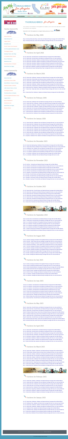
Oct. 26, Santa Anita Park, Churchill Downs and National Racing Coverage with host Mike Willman (43, 190)
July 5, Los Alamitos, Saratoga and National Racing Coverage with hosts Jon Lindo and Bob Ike (42, 275)
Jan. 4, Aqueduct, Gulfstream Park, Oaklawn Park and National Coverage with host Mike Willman (42, 133)
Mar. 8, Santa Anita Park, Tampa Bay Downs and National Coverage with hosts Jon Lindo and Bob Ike (43, 362)
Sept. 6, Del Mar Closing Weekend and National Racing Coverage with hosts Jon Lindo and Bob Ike (43, 230)
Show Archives (21, 16)
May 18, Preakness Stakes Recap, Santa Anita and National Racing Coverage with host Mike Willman (43, 312)
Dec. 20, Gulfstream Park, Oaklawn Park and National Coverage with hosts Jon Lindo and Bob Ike (43, 148)
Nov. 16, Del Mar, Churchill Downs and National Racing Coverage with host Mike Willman (41, 170)
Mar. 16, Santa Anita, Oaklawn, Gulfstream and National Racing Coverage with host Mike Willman (43, 357)
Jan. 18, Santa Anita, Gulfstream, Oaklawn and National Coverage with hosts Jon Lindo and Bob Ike (43, 406)
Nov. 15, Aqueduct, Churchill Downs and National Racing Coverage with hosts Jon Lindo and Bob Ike (43, 172)
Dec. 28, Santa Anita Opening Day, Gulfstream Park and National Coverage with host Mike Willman (43, 145)
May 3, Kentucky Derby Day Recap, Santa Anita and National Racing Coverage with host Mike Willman (44, 38)
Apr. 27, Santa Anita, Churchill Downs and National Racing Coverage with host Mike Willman (41, 329)
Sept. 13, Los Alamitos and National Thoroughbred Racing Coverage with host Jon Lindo (41, 226)
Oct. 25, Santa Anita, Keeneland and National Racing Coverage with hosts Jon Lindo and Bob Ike (42, 192)
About (28, 16)
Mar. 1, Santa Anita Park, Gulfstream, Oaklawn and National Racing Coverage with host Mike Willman (43, 92)
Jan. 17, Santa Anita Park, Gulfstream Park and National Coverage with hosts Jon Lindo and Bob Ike (43, 129)
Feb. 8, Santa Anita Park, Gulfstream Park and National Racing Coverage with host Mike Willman (42, 109)
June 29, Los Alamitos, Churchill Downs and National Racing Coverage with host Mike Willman (42, 284)
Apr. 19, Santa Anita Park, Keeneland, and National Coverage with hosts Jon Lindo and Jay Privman (43, 334)
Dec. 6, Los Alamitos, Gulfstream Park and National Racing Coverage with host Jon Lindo (41, 154)
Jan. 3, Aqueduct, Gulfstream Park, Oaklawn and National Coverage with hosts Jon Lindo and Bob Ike (43, 135)
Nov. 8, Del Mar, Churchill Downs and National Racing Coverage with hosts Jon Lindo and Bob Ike (43, 175)
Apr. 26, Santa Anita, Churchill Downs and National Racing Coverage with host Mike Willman (41, 56)
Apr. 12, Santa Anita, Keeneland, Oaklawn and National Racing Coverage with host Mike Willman (42, 63)
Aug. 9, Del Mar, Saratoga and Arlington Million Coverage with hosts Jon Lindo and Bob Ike (41, 251)
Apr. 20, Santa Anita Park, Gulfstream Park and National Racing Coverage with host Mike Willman (43, 333)
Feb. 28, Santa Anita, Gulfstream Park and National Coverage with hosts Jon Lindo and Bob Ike (42, 101)
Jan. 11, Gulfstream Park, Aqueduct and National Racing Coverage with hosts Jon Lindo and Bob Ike (43, 409)
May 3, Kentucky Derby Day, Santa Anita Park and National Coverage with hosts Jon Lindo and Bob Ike (44, 320)
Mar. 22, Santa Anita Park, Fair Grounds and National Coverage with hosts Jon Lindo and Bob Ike (43, 355)
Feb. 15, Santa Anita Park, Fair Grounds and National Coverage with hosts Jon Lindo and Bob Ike (43, 385)
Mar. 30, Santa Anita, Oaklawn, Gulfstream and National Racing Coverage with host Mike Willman (43, 350)
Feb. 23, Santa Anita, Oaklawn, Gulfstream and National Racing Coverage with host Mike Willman (43, 380)
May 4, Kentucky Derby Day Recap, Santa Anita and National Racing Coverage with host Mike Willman (44, 318)
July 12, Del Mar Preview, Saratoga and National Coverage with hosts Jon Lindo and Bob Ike (42, 271)
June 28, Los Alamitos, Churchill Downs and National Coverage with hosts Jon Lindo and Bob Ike (42, 286)
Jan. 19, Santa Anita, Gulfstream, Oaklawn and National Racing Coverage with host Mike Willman (42, 404)
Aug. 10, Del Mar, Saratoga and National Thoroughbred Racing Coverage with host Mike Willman (42, 249)
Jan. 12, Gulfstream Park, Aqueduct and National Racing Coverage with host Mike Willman (41, 408)
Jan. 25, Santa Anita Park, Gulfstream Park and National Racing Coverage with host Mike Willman (43, 124)
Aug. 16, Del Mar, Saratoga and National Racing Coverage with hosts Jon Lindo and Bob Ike (41, 247)
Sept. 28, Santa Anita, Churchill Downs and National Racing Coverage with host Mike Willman (42, 218)
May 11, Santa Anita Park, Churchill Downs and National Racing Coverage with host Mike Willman (43, 315)
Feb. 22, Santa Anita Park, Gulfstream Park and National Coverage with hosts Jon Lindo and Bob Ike (43, 382)
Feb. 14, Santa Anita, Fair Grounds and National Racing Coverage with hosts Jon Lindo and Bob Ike (43, 108)
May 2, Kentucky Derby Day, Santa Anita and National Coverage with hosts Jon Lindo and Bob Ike (43, 40)
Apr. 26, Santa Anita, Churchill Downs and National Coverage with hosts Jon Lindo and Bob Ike (42, 331)
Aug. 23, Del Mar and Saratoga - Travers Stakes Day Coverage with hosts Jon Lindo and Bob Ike (42, 244)
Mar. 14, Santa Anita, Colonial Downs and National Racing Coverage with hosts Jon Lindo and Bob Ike (43, 85)
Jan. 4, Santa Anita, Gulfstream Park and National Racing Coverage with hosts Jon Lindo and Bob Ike (43, 412)
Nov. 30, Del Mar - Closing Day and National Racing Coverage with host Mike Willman (40, 164)
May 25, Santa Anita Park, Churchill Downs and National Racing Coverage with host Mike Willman (43, 308)
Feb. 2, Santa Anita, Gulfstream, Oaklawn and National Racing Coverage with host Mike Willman (42, 390)
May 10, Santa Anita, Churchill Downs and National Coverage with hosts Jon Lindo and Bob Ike (42, 316)
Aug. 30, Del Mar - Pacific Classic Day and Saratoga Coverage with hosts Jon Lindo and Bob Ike (42, 241)
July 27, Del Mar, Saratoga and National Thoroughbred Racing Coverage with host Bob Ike (41, 263)
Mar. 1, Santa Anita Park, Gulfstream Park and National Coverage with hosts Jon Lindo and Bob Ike (43, 365)
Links (34, 16)
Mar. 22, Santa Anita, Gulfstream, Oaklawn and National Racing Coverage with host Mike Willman (43, 80)
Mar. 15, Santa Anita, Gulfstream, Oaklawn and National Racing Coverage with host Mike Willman (43, 84)
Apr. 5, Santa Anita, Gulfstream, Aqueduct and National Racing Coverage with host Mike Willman (42, 66)
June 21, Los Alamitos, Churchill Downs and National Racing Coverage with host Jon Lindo (41, 289)
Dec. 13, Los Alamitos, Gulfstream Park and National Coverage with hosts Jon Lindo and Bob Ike (42, 151)
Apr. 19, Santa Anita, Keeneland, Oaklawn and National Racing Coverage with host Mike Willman (42, 59)
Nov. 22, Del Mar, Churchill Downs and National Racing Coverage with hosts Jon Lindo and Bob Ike (43, 169)
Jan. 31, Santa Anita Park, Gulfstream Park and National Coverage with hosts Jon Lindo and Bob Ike (43, 122)
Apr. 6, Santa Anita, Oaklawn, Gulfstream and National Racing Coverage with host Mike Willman (42, 339)
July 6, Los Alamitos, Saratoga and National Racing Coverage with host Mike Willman (40, 273)
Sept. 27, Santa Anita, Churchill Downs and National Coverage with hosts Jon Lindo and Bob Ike (42, 220)
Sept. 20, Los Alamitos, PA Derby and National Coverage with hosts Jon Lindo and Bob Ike (41, 223)
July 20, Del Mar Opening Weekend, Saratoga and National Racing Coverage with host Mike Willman (43, 267)
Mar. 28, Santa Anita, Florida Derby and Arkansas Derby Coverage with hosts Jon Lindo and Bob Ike (43, 79)
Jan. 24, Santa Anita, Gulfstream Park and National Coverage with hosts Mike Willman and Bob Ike (43, 125)
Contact (41, 16)
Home (5, 16)
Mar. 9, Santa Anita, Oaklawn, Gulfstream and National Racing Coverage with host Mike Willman (42, 360)
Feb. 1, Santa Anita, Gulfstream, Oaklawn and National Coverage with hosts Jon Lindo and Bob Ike (43, 392)
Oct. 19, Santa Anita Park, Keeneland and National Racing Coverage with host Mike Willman (41, 193)
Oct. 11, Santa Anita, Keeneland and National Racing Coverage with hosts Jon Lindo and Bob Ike (42, 198)
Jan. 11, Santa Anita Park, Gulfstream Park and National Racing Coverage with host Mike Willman (43, 130)
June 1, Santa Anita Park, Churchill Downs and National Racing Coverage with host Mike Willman (42, 297)
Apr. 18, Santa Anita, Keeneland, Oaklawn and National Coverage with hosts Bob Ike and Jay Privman (43, 61)
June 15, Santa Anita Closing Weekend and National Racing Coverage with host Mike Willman (42, 291)
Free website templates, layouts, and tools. (40, 436)
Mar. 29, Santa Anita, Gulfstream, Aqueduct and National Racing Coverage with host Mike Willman (43, 77)
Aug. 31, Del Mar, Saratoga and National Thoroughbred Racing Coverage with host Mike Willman (42, 239)
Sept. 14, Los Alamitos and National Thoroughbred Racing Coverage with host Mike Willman (41, 225)
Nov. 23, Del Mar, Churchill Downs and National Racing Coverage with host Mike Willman (41, 167)
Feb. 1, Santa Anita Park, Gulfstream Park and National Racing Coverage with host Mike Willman (42, 113)
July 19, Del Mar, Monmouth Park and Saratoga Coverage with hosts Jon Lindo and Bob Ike (41, 268)
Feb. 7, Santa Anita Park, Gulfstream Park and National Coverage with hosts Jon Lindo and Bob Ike (43, 111)
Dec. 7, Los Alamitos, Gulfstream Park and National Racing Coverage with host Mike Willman (42, 153)
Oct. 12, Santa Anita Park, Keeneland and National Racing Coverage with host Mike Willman (41, 196)
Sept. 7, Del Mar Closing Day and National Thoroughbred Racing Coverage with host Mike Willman (43, 228)
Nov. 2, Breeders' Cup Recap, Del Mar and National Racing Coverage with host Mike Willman (42, 177)
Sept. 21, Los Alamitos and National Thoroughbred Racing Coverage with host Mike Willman (41, 222)
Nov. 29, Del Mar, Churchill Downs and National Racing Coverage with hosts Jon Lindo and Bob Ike (43, 165)
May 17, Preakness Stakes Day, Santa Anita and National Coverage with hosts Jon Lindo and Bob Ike (43, 313)
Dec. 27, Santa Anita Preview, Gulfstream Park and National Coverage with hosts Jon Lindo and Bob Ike (44, 146)
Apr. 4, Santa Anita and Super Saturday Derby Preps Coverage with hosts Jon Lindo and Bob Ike (42, 68)
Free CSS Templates (47, 431)
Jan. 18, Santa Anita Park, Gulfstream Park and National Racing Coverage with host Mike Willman (43, 127)
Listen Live (12, 16)
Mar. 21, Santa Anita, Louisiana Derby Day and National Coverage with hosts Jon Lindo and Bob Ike (43, 82)
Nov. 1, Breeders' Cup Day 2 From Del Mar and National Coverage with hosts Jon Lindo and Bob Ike (43, 179)
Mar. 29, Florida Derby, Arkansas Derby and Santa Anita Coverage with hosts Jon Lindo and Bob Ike (43, 352)
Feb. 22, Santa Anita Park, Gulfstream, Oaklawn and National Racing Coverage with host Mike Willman (44, 103)
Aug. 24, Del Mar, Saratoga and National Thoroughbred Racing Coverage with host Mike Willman (42, 242)
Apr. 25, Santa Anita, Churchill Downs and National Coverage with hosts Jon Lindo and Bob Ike (42, 58)
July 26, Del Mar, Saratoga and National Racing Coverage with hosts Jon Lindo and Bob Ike (41, 265)
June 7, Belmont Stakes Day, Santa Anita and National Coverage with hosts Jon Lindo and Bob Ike (43, 296)
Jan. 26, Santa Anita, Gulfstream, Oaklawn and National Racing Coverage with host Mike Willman (42, 401)
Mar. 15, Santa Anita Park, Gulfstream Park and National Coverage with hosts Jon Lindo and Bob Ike (43, 358)
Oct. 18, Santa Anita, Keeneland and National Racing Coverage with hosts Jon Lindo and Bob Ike (42, 195)
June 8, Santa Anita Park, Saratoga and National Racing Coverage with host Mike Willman (41, 294)
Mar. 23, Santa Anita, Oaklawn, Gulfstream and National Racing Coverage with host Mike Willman (43, 353)
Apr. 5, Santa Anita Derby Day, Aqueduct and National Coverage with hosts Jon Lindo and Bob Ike (43, 341)
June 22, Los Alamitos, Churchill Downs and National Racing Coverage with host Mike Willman (42, 288)
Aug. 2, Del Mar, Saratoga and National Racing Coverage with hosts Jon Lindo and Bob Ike (41, 254)
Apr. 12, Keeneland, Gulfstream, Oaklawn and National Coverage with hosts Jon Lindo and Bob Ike (43, 337)
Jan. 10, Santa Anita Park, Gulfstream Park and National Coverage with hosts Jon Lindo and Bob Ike (43, 132)
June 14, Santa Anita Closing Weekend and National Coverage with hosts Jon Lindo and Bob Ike (42, 292)
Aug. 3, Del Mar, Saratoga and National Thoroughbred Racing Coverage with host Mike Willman (42, 252)
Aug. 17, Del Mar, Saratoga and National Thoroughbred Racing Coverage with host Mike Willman (42, 246)
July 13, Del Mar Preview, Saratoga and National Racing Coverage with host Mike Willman (41, 270)
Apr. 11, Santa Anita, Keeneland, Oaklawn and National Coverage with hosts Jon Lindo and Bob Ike (43, 64)
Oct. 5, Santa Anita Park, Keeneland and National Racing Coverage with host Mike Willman (41, 200)
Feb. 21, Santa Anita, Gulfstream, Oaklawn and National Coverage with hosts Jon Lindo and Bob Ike (43, 104)
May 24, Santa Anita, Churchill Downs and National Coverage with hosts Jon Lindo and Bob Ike (42, 310)
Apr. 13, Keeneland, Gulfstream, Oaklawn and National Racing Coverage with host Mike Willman (42, 336)
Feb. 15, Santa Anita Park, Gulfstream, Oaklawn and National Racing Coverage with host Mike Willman (44, 106)
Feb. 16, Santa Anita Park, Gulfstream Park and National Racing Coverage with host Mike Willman (43, 383)
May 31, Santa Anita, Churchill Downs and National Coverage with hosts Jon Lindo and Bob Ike (42, 307)
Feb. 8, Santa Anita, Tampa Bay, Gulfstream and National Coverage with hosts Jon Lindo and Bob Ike (43, 388)
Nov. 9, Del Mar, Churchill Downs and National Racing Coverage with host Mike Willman (41, 174)
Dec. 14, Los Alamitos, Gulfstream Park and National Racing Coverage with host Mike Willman (42, 149)
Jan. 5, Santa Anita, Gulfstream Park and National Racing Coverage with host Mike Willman (41, 411)
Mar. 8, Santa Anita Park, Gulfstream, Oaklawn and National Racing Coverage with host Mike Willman (43, 87)
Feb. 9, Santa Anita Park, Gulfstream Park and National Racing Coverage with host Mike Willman (42, 387)
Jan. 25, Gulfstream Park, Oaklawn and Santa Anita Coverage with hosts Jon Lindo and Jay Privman (43, 403)
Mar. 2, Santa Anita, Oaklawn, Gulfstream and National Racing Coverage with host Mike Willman (42, 363)
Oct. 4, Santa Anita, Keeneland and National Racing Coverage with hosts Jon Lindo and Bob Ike (42, 201)
